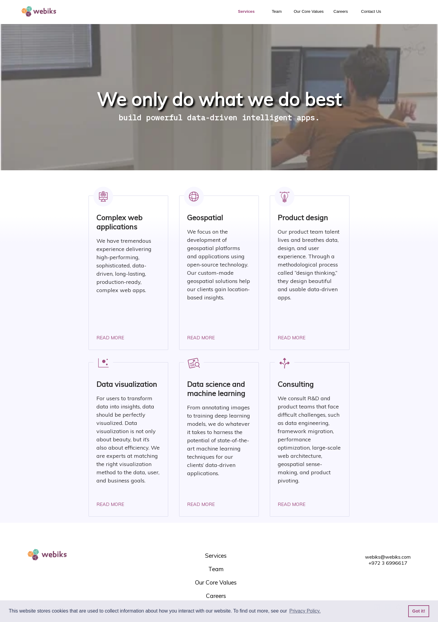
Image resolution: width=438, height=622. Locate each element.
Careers (340, 11)
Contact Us (371, 11)
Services (246, 11)
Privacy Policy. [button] (305, 610)
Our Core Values (309, 11)
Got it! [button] (418, 611)
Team (277, 11)
